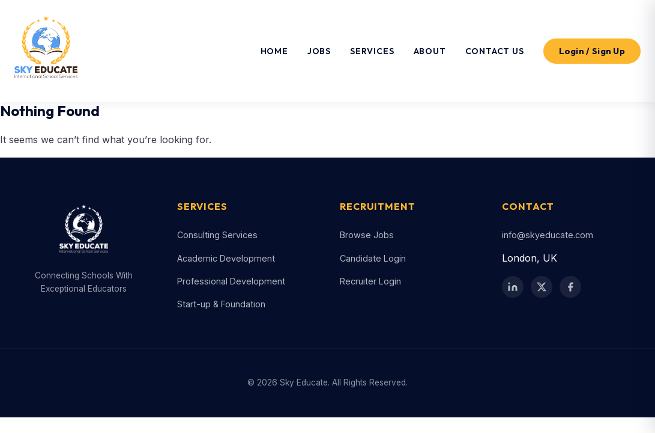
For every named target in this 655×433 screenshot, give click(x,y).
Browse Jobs (367, 235)
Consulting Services (217, 235)
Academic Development (226, 258)
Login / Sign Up (592, 51)
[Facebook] (570, 287)
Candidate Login (373, 258)
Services (372, 51)
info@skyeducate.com (547, 235)
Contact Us (494, 51)
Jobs (319, 51)
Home (274, 51)
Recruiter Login (370, 281)
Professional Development (231, 281)
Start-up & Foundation (221, 304)
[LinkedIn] (513, 287)
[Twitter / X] (541, 287)
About (430, 51)
